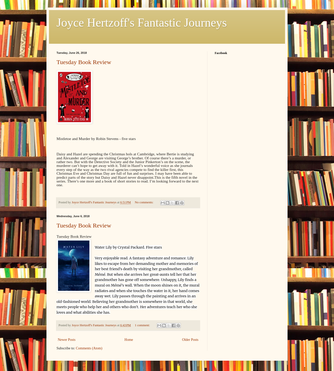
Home (129, 340)
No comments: (144, 202)
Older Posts (190, 340)
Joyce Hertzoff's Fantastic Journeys (142, 22)
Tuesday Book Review (84, 62)
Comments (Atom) (89, 348)
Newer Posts (66, 340)
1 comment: (143, 325)
